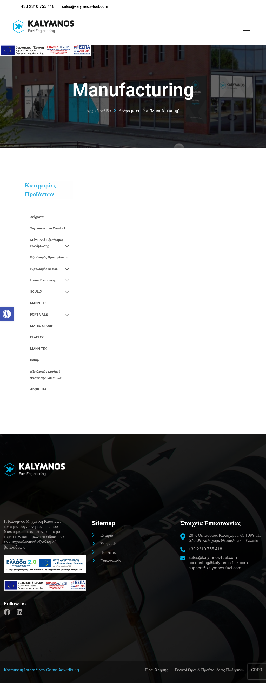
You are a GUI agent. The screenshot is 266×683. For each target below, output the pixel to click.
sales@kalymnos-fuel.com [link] (85, 6)
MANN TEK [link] (38, 303)
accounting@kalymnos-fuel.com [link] (218, 562)
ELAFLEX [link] (37, 337)
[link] (7, 314)
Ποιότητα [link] (108, 552)
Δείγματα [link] (37, 217)
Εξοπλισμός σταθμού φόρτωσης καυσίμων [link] (45, 375)
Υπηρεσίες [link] (109, 543)
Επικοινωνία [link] (110, 560)
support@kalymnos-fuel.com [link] (215, 567)
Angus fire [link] (38, 389)
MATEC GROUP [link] (41, 326)
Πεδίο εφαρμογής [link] (50, 280)
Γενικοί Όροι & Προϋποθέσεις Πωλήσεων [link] (209, 669)
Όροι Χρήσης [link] (156, 669)
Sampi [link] (34, 360)
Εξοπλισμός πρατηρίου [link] (50, 257)
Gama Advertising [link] (62, 669)
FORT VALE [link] (50, 314)
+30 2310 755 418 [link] (38, 6)
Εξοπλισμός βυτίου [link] (50, 269)
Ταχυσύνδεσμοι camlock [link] (48, 228)
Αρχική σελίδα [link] (98, 110)
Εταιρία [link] (106, 535)
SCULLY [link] (50, 292)
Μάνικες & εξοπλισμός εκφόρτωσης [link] (50, 243)
